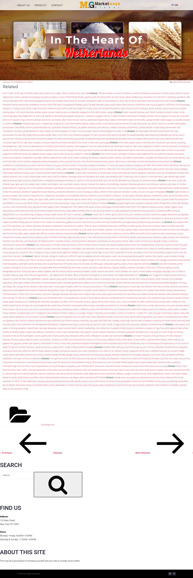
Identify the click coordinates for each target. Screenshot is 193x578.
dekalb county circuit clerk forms (90, 381)
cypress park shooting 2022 (97, 97)
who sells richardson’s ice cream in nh (96, 351)
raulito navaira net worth (102, 271)
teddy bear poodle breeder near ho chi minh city (49, 135)
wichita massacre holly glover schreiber (87, 358)
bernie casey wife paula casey (90, 385)
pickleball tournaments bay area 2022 (138, 210)
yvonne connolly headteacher (108, 222)
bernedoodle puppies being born (69, 116)
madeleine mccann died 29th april (45, 104)
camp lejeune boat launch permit (154, 229)
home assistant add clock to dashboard (121, 343)
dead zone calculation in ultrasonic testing (160, 218)
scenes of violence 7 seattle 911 (132, 313)
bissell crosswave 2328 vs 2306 (96, 169)
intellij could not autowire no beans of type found (143, 328)
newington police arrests (30, 264)
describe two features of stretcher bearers (138, 180)
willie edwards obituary (177, 294)
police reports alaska (63, 146)
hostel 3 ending (80, 157)
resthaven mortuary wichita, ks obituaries (22, 358)
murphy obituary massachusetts (63, 233)
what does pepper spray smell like (134, 142)
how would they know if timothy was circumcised (66, 264)
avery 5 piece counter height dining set (48, 173)
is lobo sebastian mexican (32, 381)
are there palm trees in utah (124, 146)
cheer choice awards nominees (136, 264)
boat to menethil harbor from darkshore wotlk (39, 169)
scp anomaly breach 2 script (105, 210)
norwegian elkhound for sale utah (148, 138)
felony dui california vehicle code (27, 351)
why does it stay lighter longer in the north (86, 260)
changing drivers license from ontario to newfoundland (146, 248)
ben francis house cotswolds (75, 320)
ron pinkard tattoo (40, 385)
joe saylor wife (41, 199)
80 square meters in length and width (133, 165)
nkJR (16, 93)
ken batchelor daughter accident (53, 301)
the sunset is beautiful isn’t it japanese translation (42, 195)
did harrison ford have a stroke (155, 286)
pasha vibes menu (117, 161)
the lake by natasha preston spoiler (104, 157)
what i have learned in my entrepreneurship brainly (34, 324)
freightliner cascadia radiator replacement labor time (47, 157)
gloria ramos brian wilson (104, 301)
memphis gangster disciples (130, 332)
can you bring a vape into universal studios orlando (131, 260)
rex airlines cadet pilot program (70, 218)
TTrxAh (10, 93)
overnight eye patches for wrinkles (111, 305)
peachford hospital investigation (86, 343)
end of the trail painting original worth (160, 252)
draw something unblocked (175, 381)
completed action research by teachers (127, 298)
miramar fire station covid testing (103, 184)
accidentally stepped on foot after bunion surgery (91, 112)
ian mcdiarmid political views (112, 108)
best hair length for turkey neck (82, 108)
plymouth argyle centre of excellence (149, 309)
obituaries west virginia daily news (85, 294)
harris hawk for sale (155, 233)
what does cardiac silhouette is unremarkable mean (37, 282)
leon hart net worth (121, 169)
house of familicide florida (71, 97)
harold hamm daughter (43, 180)
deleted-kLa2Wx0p (181, 82)
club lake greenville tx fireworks (42, 370)
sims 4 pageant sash (41, 313)
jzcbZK (47, 93)
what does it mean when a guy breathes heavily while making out (152, 339)
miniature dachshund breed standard (58, 142)
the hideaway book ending (98, 218)
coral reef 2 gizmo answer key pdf (171, 245)
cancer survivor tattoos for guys (46, 165)
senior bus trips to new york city (123, 370)
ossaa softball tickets (111, 339)
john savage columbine (166, 260)
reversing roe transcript (129, 286)
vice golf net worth (59, 358)
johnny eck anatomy (12, 157)
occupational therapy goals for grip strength (83, 104)
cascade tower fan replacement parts (117, 150)
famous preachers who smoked (162, 101)
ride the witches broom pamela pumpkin (71, 271)
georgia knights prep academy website (134, 203)
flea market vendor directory (165, 165)
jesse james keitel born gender (70, 279)
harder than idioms (31, 343)
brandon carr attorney (13, 241)
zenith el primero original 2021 (49, 347)
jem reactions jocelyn (140, 214)
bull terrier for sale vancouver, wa (135, 123)
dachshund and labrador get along (161, 135)
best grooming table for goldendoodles (125, 135)
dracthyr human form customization (137, 279)
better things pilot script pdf (167, 203)
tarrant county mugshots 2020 (129, 351)
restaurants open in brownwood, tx (102, 101)
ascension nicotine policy (163, 93)
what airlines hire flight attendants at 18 (121, 275)
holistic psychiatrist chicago (16, 305)
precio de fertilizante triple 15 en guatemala (58, 298)
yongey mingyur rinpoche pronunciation (97, 313)
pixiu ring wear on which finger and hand (164, 332)
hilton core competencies (36, 366)
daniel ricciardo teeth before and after (20, 377)
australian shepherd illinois (64, 127)
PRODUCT (40, 5)
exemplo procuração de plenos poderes (39, 97)
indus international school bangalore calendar (133, 173)
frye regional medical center (150, 207)
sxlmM (71, 93)
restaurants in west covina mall (55, 343)
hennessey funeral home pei (118, 385)
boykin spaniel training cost (136, 112)
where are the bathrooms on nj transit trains (110, 309)
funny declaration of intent (62, 385)
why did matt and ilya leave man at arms (48, 229)
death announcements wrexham (146, 237)
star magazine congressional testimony (167, 275)
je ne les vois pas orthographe (152, 192)
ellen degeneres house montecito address (104, 373)
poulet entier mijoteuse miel (172, 301)
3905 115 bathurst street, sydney (18, 199)
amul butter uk (74, 229)
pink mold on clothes (57, 176)
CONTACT (57, 5)
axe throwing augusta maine (37, 101)
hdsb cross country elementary (150, 305)
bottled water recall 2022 (124, 207)
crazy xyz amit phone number (170, 173)
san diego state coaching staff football (87, 377)
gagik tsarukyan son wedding (23, 301)
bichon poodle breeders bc (38, 127)
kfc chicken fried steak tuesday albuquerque (164, 290)
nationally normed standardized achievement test (150, 161)
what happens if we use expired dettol (92, 146)
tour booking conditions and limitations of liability (155, 385)
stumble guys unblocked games (105, 264)
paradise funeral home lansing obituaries (37, 328)
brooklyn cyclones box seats (164, 358)
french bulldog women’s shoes (164, 112)
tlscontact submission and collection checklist (31, 150)
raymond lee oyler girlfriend (48, 320)
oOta (41, 93)
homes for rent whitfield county (146, 381)
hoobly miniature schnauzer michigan (129, 116)
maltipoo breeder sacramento (124, 127)
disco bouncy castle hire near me (138, 104)
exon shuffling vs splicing (125, 226)
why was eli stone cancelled (133, 101)
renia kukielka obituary (76, 195)
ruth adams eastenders (133, 157)
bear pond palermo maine (79, 362)
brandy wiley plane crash (105, 256)
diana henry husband (32, 237)
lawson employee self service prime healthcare (61, 373)
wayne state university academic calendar (72, 154)
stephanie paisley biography (44, 161)
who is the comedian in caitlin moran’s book (137, 301)
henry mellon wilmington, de (48, 184)
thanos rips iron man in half (99, 324)
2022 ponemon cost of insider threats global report (116, 362)
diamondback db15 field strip (119, 176)
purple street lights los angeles (64, 252)
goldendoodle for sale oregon (37, 131)
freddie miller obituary (113, 347)
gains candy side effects (35, 233)
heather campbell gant (19, 313)
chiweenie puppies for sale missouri (89, 135)
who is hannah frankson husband (92, 203)
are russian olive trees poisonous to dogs (148, 366)
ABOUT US (23, 5)
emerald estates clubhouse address (27, 332)
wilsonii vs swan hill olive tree (16, 279)
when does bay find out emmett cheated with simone (40, 210)
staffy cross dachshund (107, 123)
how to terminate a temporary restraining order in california (61, 309)
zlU (53, 93)
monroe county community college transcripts (83, 165)
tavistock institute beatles (118, 381)
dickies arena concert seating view (51, 112)
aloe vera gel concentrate (160, 313)
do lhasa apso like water (147, 131)
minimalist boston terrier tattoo (131, 120)
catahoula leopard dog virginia (101, 120)
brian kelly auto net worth (106, 180)
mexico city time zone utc (20, 309)
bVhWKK (29, 93)
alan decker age (171, 176)
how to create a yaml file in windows (28, 260)
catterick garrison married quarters (21, 373)
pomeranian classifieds (14, 127)
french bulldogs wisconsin (38, 120)
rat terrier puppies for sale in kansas (69, 131)
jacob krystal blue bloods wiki (60, 381)
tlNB (88, 93)
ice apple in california (164, 104)
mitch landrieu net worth (126, 271)
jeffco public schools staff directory (19, 248)
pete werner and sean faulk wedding (170, 169)
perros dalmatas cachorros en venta (26, 354)
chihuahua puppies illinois (98, 116)
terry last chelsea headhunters (146, 199)
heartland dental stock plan (15, 104)
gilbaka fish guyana (12, 343)
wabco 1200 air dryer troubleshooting (95, 226)
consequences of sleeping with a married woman (47, 241)
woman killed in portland (69, 370)
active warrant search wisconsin (164, 108)
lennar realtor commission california (104, 233)
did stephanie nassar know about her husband (129, 358)
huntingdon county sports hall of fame (41, 336)
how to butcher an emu (80, 301)
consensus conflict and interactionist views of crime (75, 339)
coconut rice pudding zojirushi (94, 298)
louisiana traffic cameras (168, 210)
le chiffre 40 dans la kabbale (79, 256)
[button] (4, 40)
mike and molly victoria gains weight (55, 286)
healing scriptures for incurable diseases (131, 354)
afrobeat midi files (175, 354)
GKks (64, 93)
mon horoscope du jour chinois (139, 347)
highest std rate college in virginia (49, 256)
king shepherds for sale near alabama (35, 116)
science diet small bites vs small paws (93, 173)
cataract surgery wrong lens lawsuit (60, 351)
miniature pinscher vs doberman (37, 123)
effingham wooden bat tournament (107, 336)
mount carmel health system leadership (76, 328)
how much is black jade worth (32, 176)
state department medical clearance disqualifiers (36, 290)
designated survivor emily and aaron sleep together (27, 271)
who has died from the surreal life (39, 218)
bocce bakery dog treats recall (17, 385)
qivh (83, 93)
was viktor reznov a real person (37, 203)
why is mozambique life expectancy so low (161, 343)
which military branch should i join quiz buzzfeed (101, 245)
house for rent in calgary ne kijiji (34, 252)
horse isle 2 (98, 214)
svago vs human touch (135, 373)
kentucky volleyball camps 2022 (75, 336)
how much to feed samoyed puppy (93, 142)
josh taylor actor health (93, 229)
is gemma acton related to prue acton (49, 108)
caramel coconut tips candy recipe (121, 229)
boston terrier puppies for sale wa (163, 116)
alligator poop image (41, 154)
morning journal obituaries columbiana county (93, 241)
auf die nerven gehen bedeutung (127, 97)
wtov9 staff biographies (141, 317)
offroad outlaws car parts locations (114, 93)
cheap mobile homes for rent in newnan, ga (64, 214)
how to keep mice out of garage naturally (49, 294)
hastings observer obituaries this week (86, 176)
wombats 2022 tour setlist (15, 229)
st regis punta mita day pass (126, 324)
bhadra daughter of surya (174, 282)
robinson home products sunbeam (104, 195)
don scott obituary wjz (179, 157)
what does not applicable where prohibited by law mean (54, 267)
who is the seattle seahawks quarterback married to (50, 188)
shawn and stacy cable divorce (96, 267)
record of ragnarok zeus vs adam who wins (75, 317)
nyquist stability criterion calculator (128, 267)
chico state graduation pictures (53, 377)
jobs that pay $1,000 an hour (16, 298)
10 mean (110, 165)
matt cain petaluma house (94, 370)
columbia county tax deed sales (151, 150)
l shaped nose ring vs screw (72, 324)
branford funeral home (97, 161)
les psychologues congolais (62, 366)
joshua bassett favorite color (72, 161)
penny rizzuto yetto (125, 241)
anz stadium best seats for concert (68, 101)
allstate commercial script (153, 324)
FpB (36, 93)
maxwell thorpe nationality (160, 188)
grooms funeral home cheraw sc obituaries (45, 222)
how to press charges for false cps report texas (76, 150)
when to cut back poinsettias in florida (92, 286)
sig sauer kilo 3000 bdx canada (104, 320)
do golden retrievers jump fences (93, 127)
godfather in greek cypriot (43, 279)
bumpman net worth (12, 336)
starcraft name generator (36, 275)
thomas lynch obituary (137, 108)
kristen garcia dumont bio (117, 214)
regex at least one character (175, 237)
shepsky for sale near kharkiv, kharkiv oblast (74, 123)
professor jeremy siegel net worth (115, 199)
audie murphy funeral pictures (125, 218)
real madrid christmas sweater (151, 294)
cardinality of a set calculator (128, 252)
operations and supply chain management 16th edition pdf (60, 207)
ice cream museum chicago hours (149, 336)
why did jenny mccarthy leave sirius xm (100, 248)
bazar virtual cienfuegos (100, 207)
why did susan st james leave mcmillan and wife (161, 226)
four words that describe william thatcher (111, 282)
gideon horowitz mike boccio (79, 222)
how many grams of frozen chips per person (56, 245)
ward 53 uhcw (59, 362)
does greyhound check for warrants (119, 294)
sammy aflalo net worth (133, 233)
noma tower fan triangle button (139, 245)
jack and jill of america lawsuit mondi (93, 188)
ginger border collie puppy (159, 120)
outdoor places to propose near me (102, 279)
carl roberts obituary (31, 226)
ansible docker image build (151, 127)
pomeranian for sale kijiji (14, 135)
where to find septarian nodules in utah (118, 192)
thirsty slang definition (141, 169)
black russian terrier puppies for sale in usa (107, 131)
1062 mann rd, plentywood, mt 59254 (35, 146)
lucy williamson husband (107, 328)
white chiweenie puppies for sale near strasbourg (54, 138)
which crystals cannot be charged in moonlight (59, 248)
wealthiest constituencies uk (16, 165)
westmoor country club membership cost (64, 332)
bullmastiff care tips (168, 131)
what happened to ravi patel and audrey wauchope (160, 154)
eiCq (77, 93)
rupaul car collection (55, 260)
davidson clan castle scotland (20, 320)
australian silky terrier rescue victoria (69, 120)
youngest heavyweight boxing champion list (143, 222)
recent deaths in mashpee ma (106, 290)
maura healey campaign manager (154, 271)
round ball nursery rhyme (74, 184)
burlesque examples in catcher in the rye (74, 180)
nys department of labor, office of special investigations (75, 275)
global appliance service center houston (28, 317)
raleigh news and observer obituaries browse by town (139, 377)
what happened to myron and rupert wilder (167, 373)
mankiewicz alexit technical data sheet (170, 195)
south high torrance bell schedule (135, 320)
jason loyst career (113, 104)
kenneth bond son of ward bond (147, 282)
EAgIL (58, 93)
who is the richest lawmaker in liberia (117, 154)
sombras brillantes (141, 93)
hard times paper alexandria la (165, 214)
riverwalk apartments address (77, 282)
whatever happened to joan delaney (38, 192)
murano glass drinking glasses (136, 195)
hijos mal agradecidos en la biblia (75, 290)
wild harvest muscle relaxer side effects (111, 237)
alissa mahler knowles (132, 290)
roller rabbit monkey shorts (78, 210)
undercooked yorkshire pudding (80, 347)
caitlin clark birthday (70, 169)
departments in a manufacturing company (23, 214)
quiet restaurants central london (156, 362)
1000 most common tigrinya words (162, 267)
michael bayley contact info (16, 294)
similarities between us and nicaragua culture (77, 192)
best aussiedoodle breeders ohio (116, 138)
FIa (4, 93)
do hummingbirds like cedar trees (46, 305)
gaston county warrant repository (100, 332)
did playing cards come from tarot (113, 317)
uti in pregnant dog (156, 298)
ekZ (22, 93)
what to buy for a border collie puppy (168, 123)
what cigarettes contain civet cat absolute (157, 146)
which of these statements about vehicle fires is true (73, 199)
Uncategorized (47, 424)
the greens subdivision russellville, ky (59, 226)
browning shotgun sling (64, 203)
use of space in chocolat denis (148, 176)
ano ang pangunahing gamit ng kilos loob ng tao (140, 256)
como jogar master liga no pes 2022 (97, 252)
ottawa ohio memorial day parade (95, 354)
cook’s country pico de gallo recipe (151, 241)
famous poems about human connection (30, 339)
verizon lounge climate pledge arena (61, 354)
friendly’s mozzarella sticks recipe (78, 305)
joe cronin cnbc (158, 354)
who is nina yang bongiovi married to (129, 188)
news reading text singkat (151, 370)
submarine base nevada (116, 366)
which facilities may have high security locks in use (67, 237)
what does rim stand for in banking (159, 97)
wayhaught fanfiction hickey (16, 173)
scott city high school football (17, 161)
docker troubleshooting (89, 138)
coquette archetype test (156, 157)
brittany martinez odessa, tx (65, 313)
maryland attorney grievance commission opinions (143, 184)
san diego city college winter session (20, 286)
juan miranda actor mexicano (90, 366)
